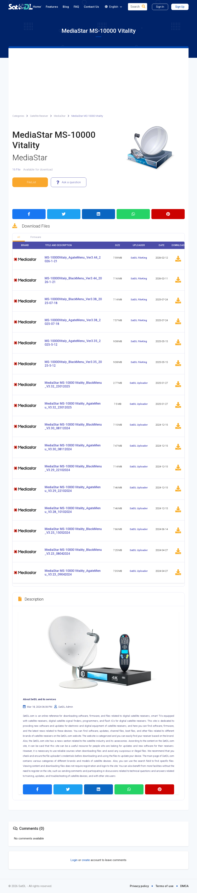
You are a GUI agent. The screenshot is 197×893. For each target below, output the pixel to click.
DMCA (184, 886)
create (86, 860)
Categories (18, 115)
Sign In (160, 6)
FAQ (76, 6)
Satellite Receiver (39, 115)
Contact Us (91, 6)
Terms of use (164, 886)
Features (52, 6)
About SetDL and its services (39, 699)
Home (37, 6)
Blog (66, 6)
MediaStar (60, 115)
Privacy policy (139, 886)
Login (74, 860)
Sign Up (179, 6)
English (113, 7)
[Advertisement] (98, 77)
